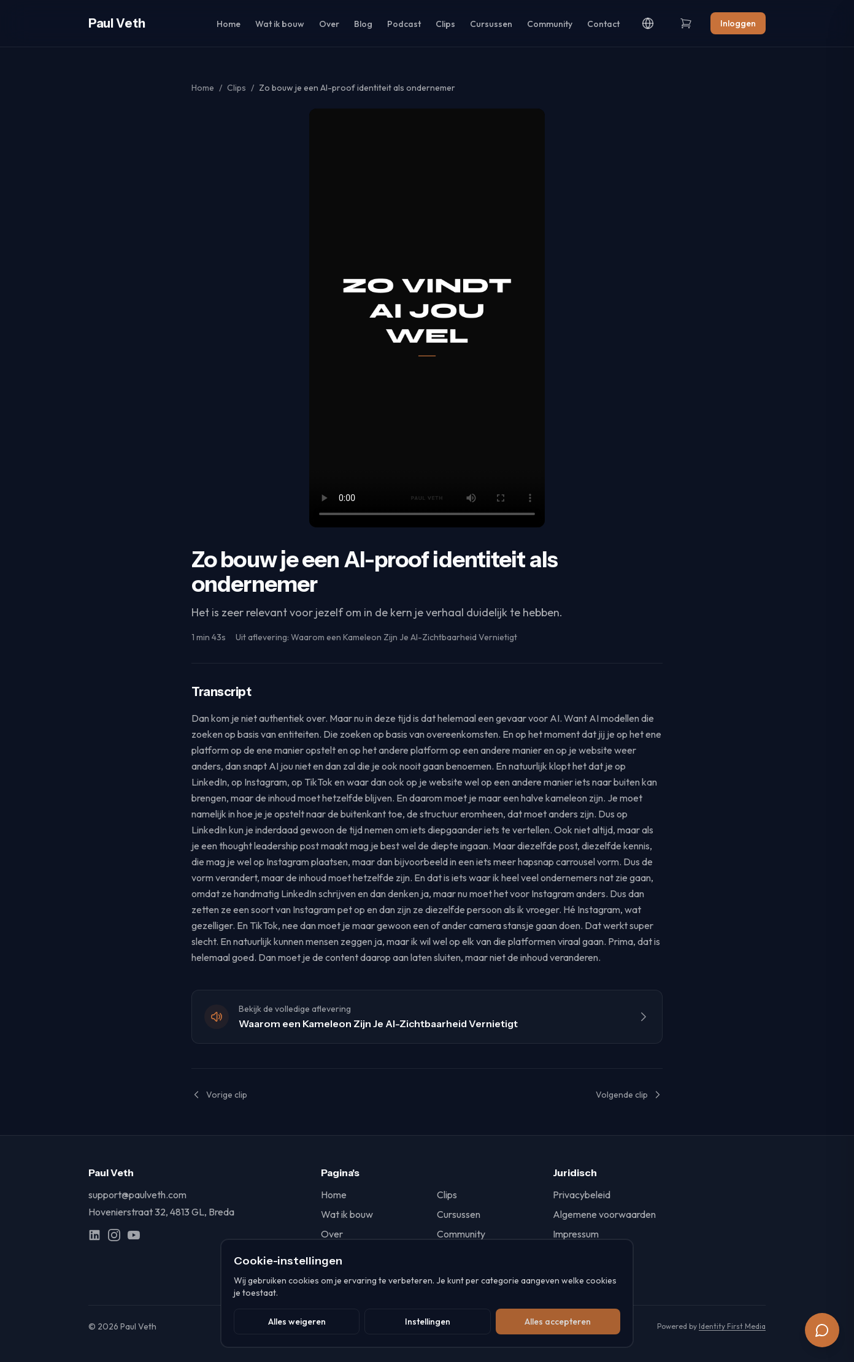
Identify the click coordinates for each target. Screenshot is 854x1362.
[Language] (647, 23)
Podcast (404, 23)
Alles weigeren (297, 1321)
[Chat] (822, 1330)
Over (329, 23)
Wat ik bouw (279, 23)
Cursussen (491, 23)
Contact (603, 23)
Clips (445, 23)
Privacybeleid (581, 1194)
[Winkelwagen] (686, 23)
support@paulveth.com (137, 1194)
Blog (363, 23)
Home (228, 23)
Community (549, 23)
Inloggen (738, 23)
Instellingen (427, 1321)
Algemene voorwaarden (604, 1214)
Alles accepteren (558, 1321)
